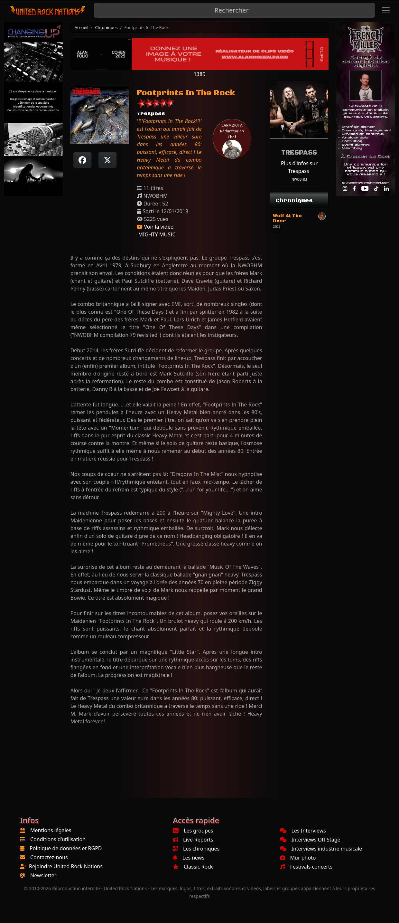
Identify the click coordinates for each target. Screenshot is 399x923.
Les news (188, 857)
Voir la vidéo (155, 226)
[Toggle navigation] (386, 10)
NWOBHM (299, 179)
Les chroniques (196, 848)
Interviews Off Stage (310, 839)
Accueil (81, 27)
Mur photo (298, 857)
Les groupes (193, 830)
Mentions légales (50, 830)
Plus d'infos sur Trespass (299, 167)
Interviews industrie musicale (321, 848)
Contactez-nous (49, 857)
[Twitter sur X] (107, 160)
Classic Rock (193, 866)
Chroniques (106, 27)
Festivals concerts (306, 866)
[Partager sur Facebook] (82, 160)
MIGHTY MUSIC (156, 234)
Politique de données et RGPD (66, 848)
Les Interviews (303, 830)
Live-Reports (193, 839)
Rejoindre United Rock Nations (66, 866)
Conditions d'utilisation (58, 839)
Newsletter (43, 875)
